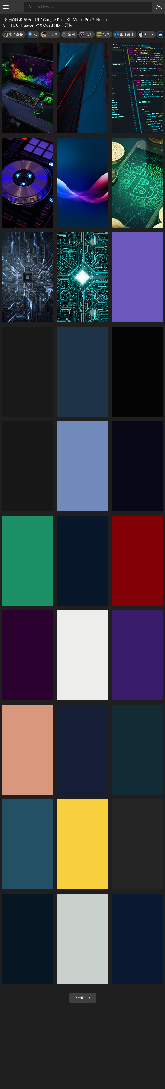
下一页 (82, 998)
